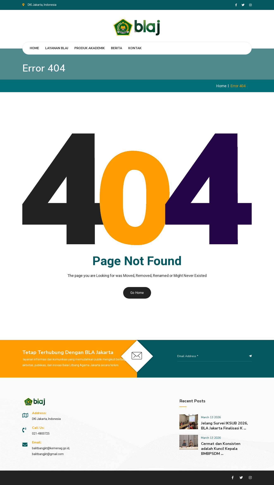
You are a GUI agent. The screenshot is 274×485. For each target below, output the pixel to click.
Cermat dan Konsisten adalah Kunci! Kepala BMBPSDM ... (220, 448)
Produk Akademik (89, 48)
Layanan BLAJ (56, 48)
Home (34, 48)
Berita (116, 48)
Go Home (137, 293)
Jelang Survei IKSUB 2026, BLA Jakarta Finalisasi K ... (224, 426)
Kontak (135, 48)
